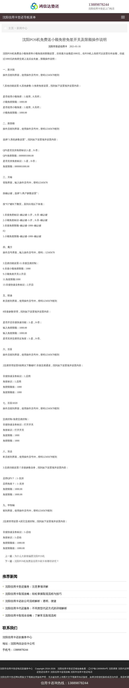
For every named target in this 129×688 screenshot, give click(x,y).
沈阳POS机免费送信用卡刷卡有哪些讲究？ (36, 561)
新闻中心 (22, 28)
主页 (11, 28)
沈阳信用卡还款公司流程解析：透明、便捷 (30, 601)
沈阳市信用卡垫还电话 (81, 672)
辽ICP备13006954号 (98, 668)
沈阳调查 (113, 668)
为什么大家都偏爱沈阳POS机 (29, 556)
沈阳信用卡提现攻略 (60, 672)
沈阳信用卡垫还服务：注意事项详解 (26, 586)
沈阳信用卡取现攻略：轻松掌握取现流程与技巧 (33, 593)
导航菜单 (19, 17)
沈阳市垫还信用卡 (57, 46)
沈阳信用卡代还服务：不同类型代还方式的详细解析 (36, 608)
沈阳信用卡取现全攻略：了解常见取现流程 (30, 615)
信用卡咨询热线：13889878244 (64, 683)
